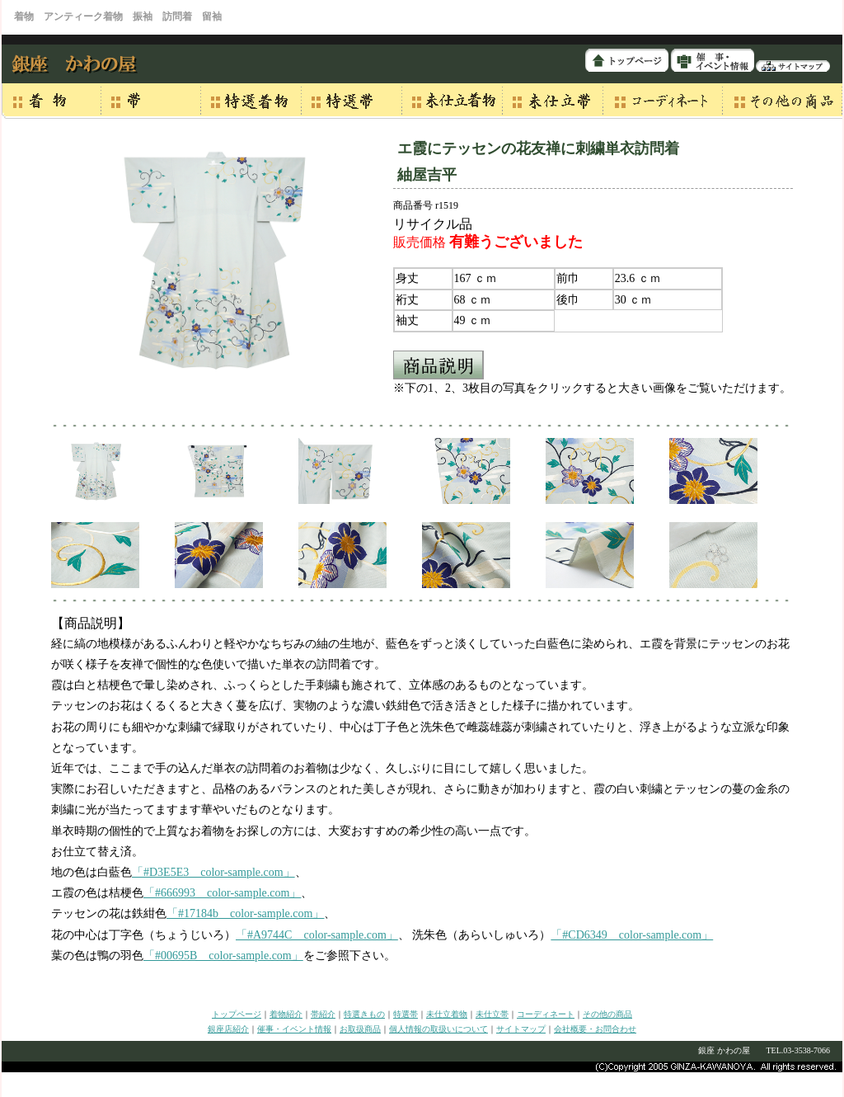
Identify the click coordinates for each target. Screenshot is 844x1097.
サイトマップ (521, 1028)
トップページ (236, 1014)
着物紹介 (286, 1014)
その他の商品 (607, 1014)
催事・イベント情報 (294, 1028)
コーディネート (545, 1014)
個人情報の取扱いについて (438, 1028)
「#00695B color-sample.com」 (223, 955)
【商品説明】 (90, 623)
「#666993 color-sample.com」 (222, 893)
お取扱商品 (360, 1028)
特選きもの (364, 1014)
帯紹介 (323, 1014)
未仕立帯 (492, 1014)
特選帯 (405, 1014)
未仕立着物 (446, 1014)
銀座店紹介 (228, 1028)
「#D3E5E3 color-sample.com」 (213, 872)
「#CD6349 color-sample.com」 (632, 935)
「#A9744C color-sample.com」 (317, 935)
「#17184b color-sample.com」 (245, 913)
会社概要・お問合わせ (595, 1028)
